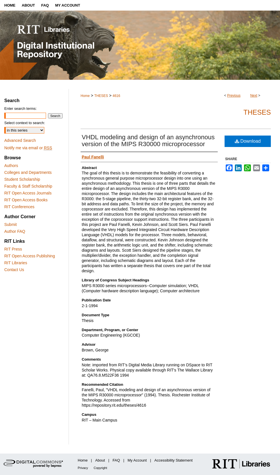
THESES (101, 96)
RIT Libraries (15, 263)
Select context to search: (24, 123)
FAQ (116, 460)
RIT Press (13, 249)
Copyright (100, 468)
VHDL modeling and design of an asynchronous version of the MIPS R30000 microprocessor (148, 141)
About (100, 460)
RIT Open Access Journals (27, 193)
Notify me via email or (28, 148)
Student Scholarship (22, 179)
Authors (11, 165)
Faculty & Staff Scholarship (28, 186)
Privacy (83, 468)
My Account (137, 460)
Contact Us (14, 269)
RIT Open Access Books (25, 200)
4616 (116, 96)
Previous (234, 96)
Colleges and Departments (28, 172)
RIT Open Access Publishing (29, 256)
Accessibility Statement (173, 460)
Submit (10, 224)
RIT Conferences (19, 206)
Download (248, 141)
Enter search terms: (20, 108)
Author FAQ (14, 231)
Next (253, 96)
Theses (257, 112)
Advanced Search (20, 140)
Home (85, 96)
